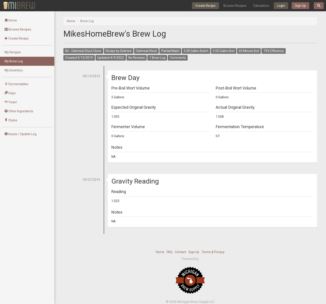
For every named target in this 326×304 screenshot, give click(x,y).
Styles (11, 120)
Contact (180, 252)
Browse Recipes (234, 5)
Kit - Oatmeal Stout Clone (83, 51)
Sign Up (300, 5)
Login (281, 5)
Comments (178, 58)
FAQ (170, 252)
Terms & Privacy (213, 252)
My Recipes (13, 52)
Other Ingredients (19, 111)
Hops (10, 93)
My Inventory (14, 70)
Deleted (125, 51)
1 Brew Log (157, 58)
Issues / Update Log (20, 134)
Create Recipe (205, 5)
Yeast (11, 102)
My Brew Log (14, 61)
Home (11, 20)
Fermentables (16, 84)
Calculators (261, 5)
